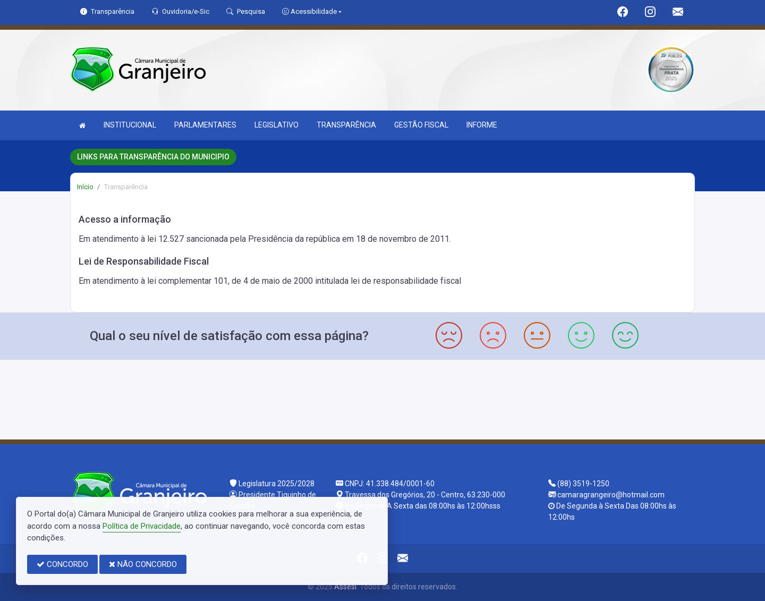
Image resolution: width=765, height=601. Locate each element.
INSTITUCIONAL (130, 125)
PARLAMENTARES (205, 125)
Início (85, 187)
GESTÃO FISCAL (421, 125)
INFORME (481, 125)
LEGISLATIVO (276, 125)
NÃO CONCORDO (143, 564)
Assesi (345, 586)
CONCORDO (62, 564)
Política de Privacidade (142, 526)
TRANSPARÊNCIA (346, 125)
